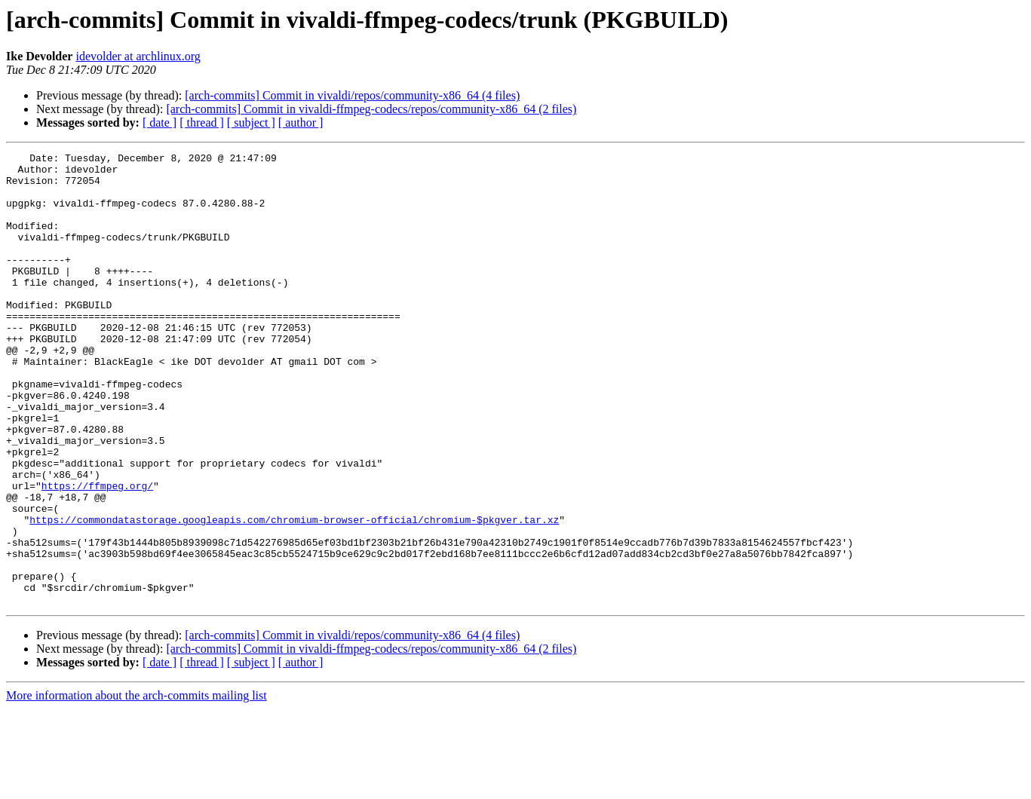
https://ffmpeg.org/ (97, 553)
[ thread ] (202, 122)
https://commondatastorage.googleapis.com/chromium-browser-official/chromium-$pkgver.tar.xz (294, 594)
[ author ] (301, 122)
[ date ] (159, 122)
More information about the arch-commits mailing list (136, 785)
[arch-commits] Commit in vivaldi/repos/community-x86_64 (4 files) (352, 95)
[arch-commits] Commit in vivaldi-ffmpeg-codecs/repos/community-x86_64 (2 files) (371, 109)
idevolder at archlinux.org (137, 56)
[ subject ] (251, 122)
